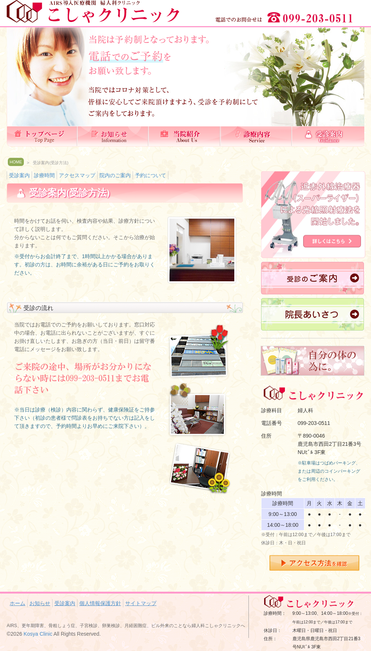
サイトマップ (140, 603)
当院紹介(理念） (185, 136)
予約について (150, 175)
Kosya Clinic (37, 634)
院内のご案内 (115, 175)
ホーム (42, 136)
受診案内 (328, 136)
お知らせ (114, 136)
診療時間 (44, 175)
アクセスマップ (77, 175)
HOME (16, 162)
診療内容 (257, 136)
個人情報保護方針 (100, 603)
